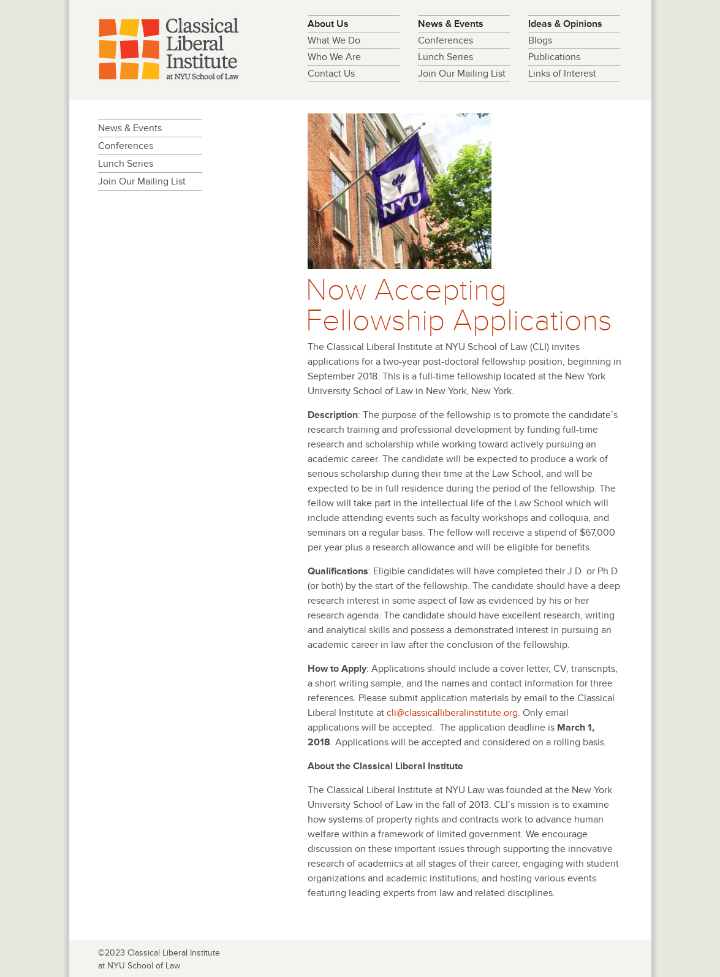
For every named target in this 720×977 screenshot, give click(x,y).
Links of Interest (562, 73)
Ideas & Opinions (565, 24)
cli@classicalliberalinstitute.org (452, 713)
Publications (554, 57)
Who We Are (334, 57)
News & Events (450, 24)
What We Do (334, 40)
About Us (328, 24)
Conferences (445, 40)
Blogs (540, 40)
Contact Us (331, 73)
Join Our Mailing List (462, 73)
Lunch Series (445, 57)
